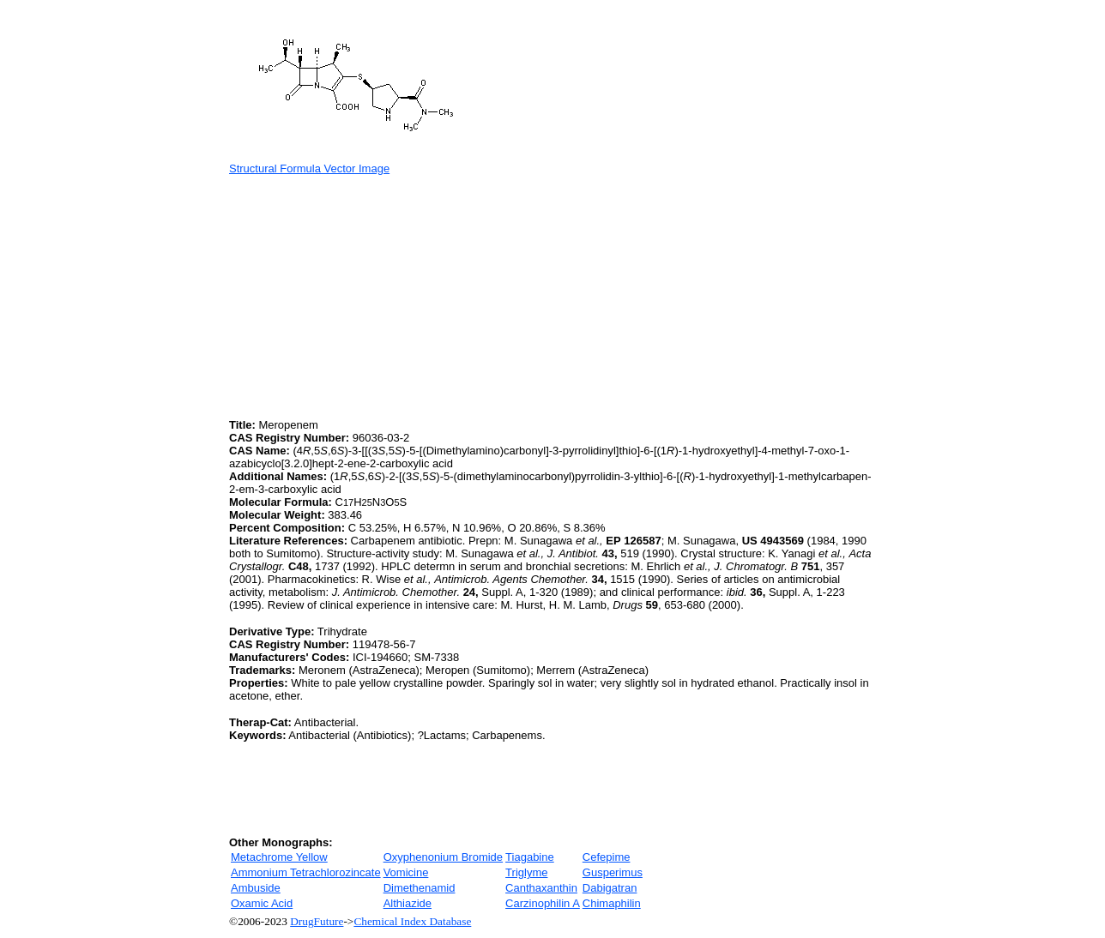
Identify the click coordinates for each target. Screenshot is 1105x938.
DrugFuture (316, 921)
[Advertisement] (373, 295)
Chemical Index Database (412, 921)
